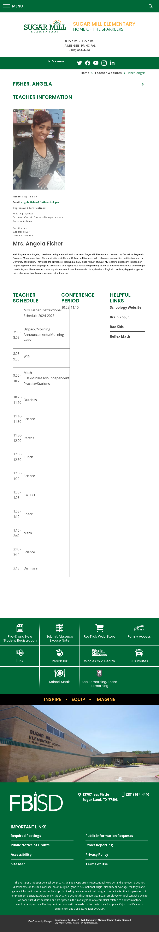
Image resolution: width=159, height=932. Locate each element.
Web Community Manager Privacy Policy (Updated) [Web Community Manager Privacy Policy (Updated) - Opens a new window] (106, 920)
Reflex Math (120, 336)
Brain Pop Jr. (120, 317)
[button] (13, 6)
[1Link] (20, 656)
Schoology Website (125, 307)
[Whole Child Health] (99, 656)
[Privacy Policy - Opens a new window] (117, 854)
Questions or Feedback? (67, 920)
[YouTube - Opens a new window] (96, 63)
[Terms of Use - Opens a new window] (117, 864)
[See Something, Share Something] (99, 678)
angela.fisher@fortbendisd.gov (40, 202)
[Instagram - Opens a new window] (104, 63)
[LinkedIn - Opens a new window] (112, 62)
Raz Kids (117, 326)
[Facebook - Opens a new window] (87, 63)
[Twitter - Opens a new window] (79, 63)
